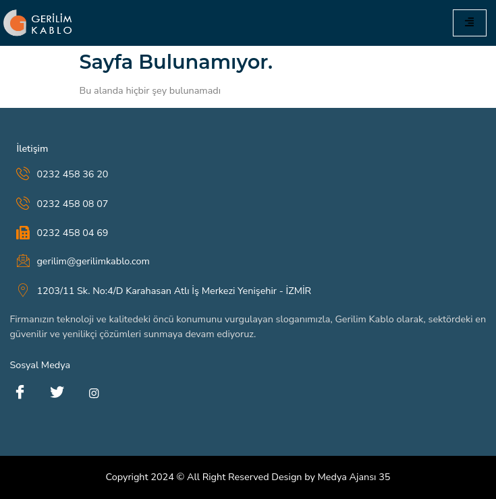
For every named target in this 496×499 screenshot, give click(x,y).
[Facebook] (19, 393)
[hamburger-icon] (470, 22)
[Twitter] (57, 393)
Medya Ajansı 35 (354, 476)
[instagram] (94, 393)
